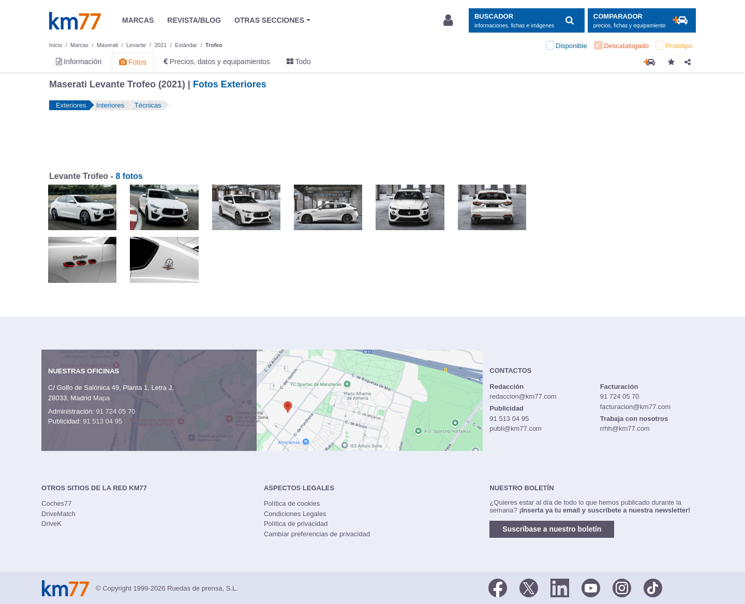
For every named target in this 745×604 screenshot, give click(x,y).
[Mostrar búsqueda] (526, 20)
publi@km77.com (515, 428)
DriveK (51, 523)
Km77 (75, 20)
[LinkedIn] (559, 587)
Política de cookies (292, 503)
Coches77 (56, 503)
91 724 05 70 (115, 411)
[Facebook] (497, 587)
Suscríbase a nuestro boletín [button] (551, 529)
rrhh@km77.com (625, 428)
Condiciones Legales (295, 514)
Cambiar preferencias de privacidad (317, 534)
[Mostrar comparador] (642, 20)
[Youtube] (591, 587)
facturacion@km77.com (635, 407)
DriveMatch (58, 514)
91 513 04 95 (102, 421)
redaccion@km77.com (523, 396)
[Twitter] (528, 587)
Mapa (101, 398)
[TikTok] (653, 587)
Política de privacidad (296, 523)
